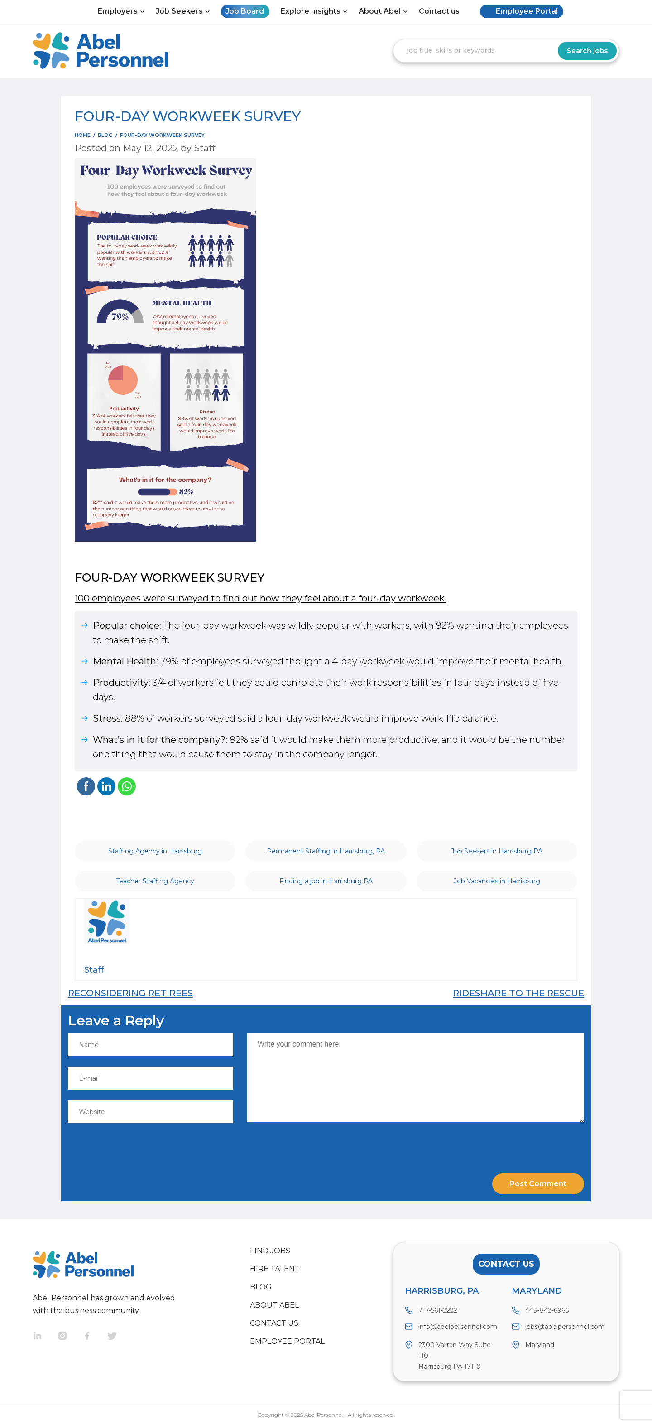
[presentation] (129, 1144)
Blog (261, 1287)
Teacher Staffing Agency (155, 881)
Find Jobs (270, 1250)
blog (105, 135)
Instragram (70, 1337)
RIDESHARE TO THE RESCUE (518, 993)
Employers (118, 11)
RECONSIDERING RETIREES (130, 993)
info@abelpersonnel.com (457, 1327)
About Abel (380, 11)
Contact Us (506, 1264)
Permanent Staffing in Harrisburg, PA (326, 851)
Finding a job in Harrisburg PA (326, 881)
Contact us (439, 11)
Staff (204, 148)
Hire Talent (275, 1269)
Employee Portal (527, 11)
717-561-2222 (437, 1310)
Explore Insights (310, 11)
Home (83, 135)
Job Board (244, 11)
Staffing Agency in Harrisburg (155, 851)
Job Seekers (179, 11)
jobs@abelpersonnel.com (565, 1327)
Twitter (119, 1337)
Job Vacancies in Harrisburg (497, 881)
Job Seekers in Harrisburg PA (496, 851)
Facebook (94, 1337)
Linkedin (45, 1337)
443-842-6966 (547, 1310)
